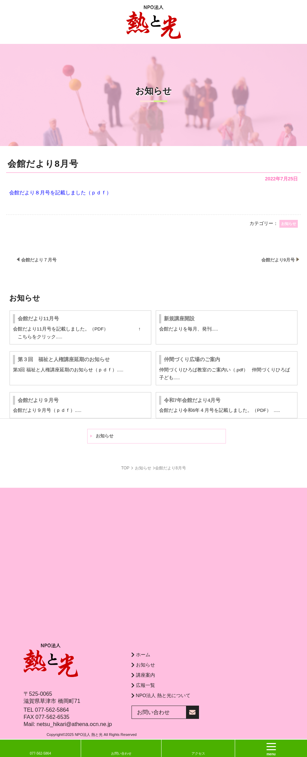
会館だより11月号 (38, 318)
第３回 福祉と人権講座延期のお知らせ (64, 359)
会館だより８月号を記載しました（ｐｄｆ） (60, 192)
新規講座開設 (179, 318)
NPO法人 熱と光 (89, 734)
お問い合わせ (121, 753)
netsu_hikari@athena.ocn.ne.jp (74, 724)
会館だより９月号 (38, 400)
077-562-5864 (52, 710)
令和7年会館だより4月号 (192, 400)
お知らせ (104, 435)
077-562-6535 (52, 717)
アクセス (198, 753)
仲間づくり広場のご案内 (192, 359)
